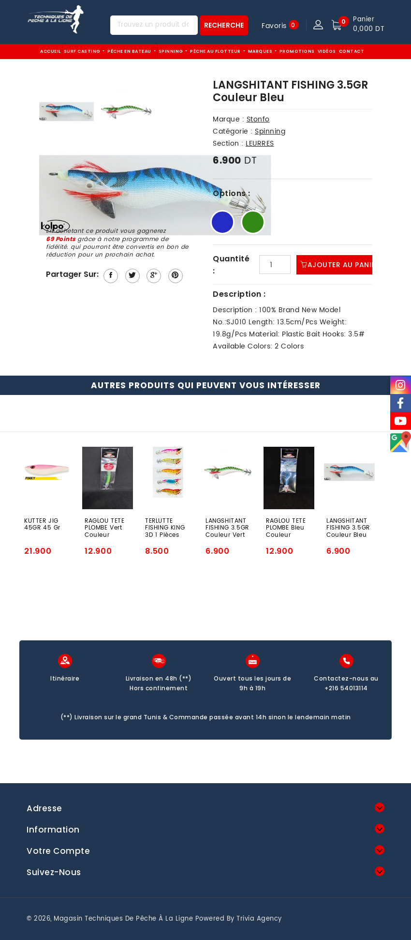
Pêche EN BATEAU (129, 51)
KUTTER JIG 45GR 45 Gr (42, 525)
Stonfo (258, 119)
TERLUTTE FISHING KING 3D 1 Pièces (165, 527)
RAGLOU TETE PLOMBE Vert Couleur (105, 527)
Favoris (274, 25)
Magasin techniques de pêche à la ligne (123, 919)
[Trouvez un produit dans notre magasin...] (154, 25)
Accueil (50, 51)
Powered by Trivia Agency (238, 919)
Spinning (172, 51)
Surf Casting (83, 51)
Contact (352, 51)
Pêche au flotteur (216, 51)
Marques (261, 51)
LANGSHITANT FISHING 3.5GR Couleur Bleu (348, 527)
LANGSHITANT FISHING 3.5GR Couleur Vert (227, 527)
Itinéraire (64, 678)
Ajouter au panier (340, 265)
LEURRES (260, 143)
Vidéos (327, 51)
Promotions (297, 51)
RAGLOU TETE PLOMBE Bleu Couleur (286, 527)
